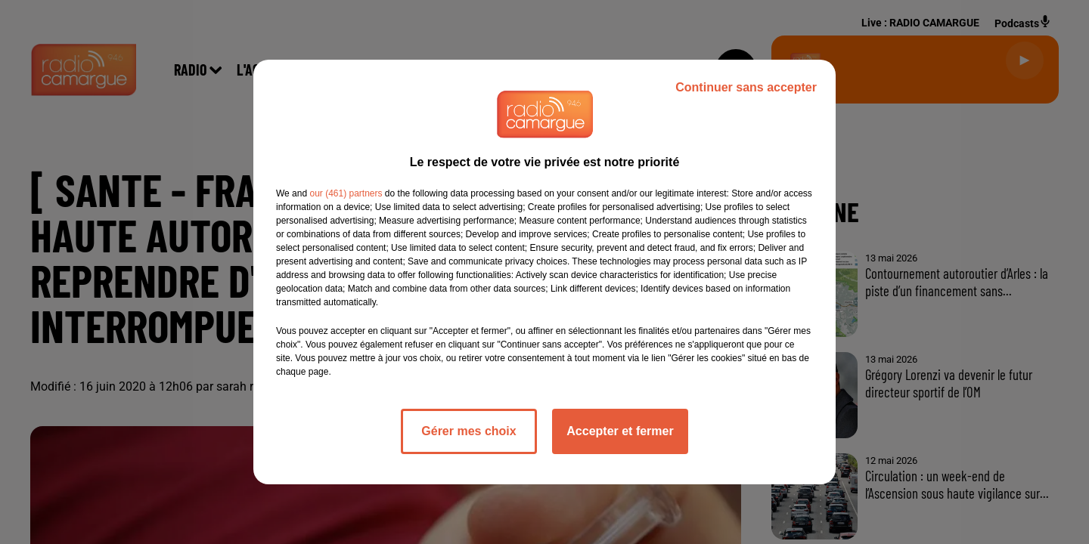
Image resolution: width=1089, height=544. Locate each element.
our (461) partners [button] (345, 193)
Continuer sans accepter (746, 87)
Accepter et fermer (619, 431)
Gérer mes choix (468, 431)
